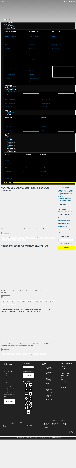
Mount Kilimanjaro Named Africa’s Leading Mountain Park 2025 (49, 381)
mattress (36, 301)
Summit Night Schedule (10, 74)
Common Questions (57, 63)
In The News (8, 175)
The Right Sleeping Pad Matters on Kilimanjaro (24, 246)
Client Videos (9, 144)
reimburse (52, 237)
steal (9, 240)
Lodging (7, 55)
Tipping (30, 81)
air (3, 237)
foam (18, 301)
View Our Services (10, 21)
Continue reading (5, 233)
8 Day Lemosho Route (11, 88)
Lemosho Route (32, 44)
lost (41, 237)
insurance (32, 237)
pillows (46, 301)
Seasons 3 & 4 (13, 149)
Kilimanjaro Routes (46, 437)
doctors (18, 354)
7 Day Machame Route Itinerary (63, 223)
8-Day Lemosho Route (9, 94)
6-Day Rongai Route (9, 106)
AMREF (8, 237)
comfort (7, 301)
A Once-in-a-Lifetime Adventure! (64, 200)
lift (37, 237)
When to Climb (9, 24)
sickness (4, 240)
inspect (23, 301)
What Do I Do (8, 67)
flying (30, 354)
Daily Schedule (8, 70)
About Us (7, 154)
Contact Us (9, 138)
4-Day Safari (43, 126)
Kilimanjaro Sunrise (28, 437)
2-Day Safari (8, 130)
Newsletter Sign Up (9, 178)
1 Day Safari (9, 113)
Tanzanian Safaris (8, 117)
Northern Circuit (32, 48)
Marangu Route (32, 59)
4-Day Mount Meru (45, 106)
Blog (5, 134)
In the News (9, 150)
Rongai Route (31, 52)
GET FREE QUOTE (9, 182)
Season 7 (42, 175)
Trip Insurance (64, 371)
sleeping (13, 303)
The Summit (7, 78)
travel (19, 240)
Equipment (7, 48)
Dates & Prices (8, 85)
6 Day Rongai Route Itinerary (63, 226)
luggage (46, 237)
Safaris (6, 110)
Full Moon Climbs (56, 48)
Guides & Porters (8, 41)
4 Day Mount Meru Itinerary (63, 232)
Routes (6, 87)
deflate (13, 301)
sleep (8, 303)
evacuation (14, 237)
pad (41, 301)
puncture (51, 301)
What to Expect (9, 63)
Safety (6, 44)
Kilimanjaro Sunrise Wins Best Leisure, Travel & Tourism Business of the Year (49, 370)
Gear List (31, 70)
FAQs (62, 377)
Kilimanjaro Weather (56, 41)
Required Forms (65, 375)
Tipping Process (65, 373)
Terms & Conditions (56, 437)
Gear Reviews (9, 134)
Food (6, 52)
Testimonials (9, 143)
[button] (38, 23)
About (6, 135)
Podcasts (9, 146)
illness (26, 237)
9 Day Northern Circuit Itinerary (63, 220)
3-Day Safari (43, 117)
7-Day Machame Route (45, 94)
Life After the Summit (62, 196)
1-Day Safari (8, 126)
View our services (10, 31)
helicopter (21, 237)
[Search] (33, 367)
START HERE (7, 19)
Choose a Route (9, 22)
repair (4, 303)
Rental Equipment (65, 368)
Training (30, 67)
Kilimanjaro (29, 301)
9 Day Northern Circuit (12, 90)
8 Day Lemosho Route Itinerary (63, 217)
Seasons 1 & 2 (12, 142)
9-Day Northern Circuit (10, 103)
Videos (8, 141)
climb (13, 354)
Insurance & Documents (34, 78)
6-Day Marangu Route (45, 103)
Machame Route (32, 55)
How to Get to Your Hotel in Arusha (65, 198)
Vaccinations (31, 74)
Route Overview (32, 41)
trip (23, 240)
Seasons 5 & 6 (13, 151)
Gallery (24, 171)
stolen (14, 240)
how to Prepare (33, 63)
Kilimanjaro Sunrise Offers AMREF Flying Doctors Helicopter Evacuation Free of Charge (26, 311)
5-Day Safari (43, 130)
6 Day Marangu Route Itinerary (63, 229)
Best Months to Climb (56, 44)
